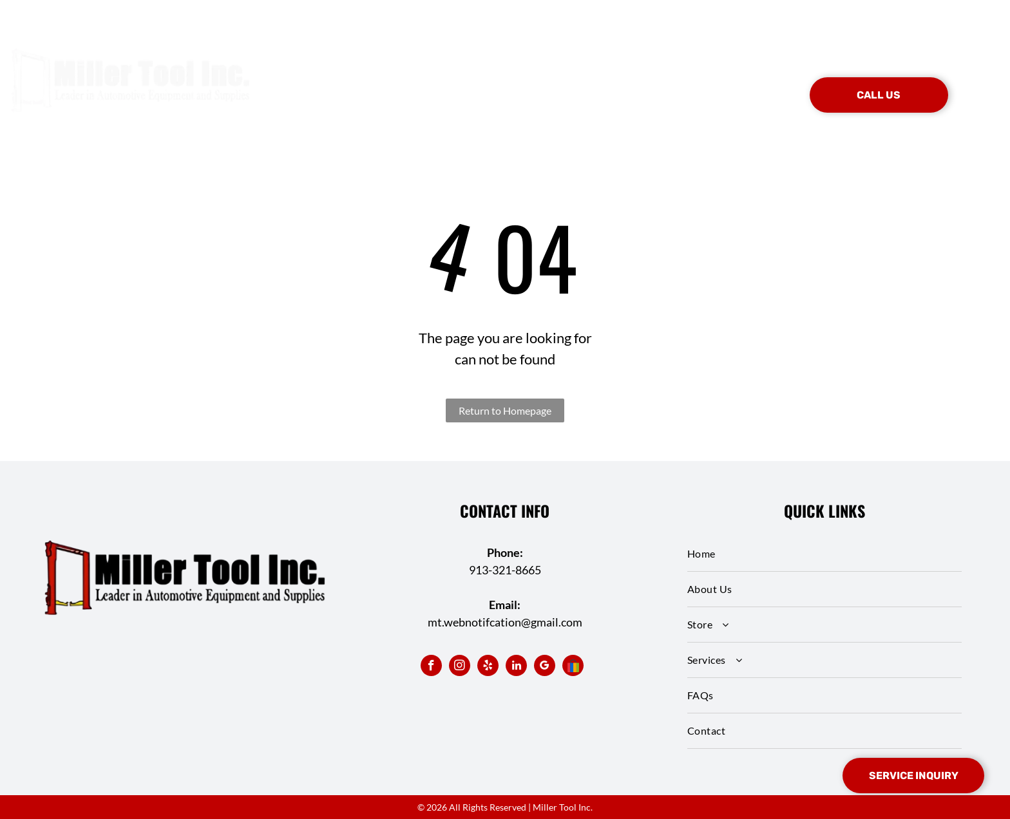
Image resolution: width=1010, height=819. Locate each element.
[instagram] (459, 667)
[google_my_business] (544, 667)
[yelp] (488, 667)
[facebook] (431, 667)
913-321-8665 (505, 570)
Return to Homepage (505, 410)
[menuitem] (356, 76)
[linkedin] (516, 667)
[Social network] (573, 667)
